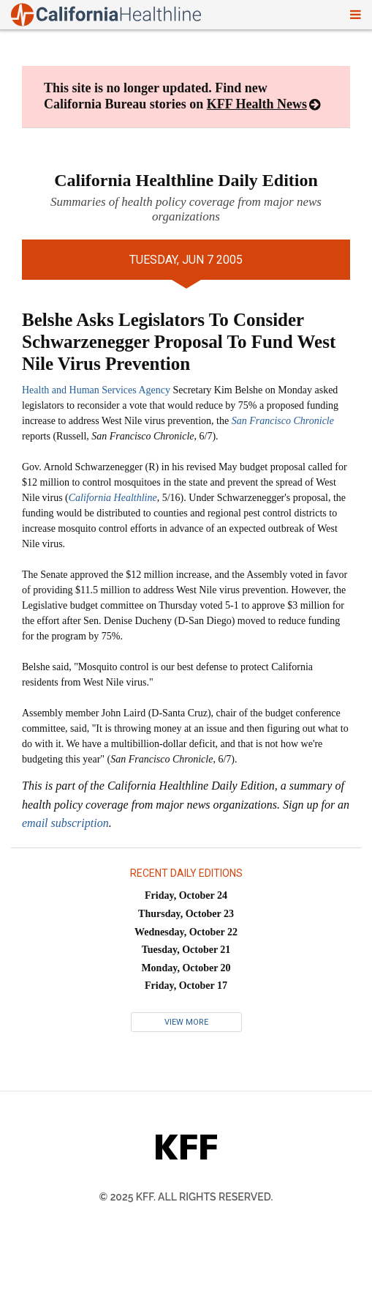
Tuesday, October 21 (186, 949)
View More (186, 1022)
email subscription (65, 823)
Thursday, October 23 (186, 913)
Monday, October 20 (185, 967)
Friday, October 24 (186, 895)
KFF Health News (257, 104)
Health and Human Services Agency (96, 390)
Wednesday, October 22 (186, 932)
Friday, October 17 (186, 985)
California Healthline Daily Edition (186, 180)
